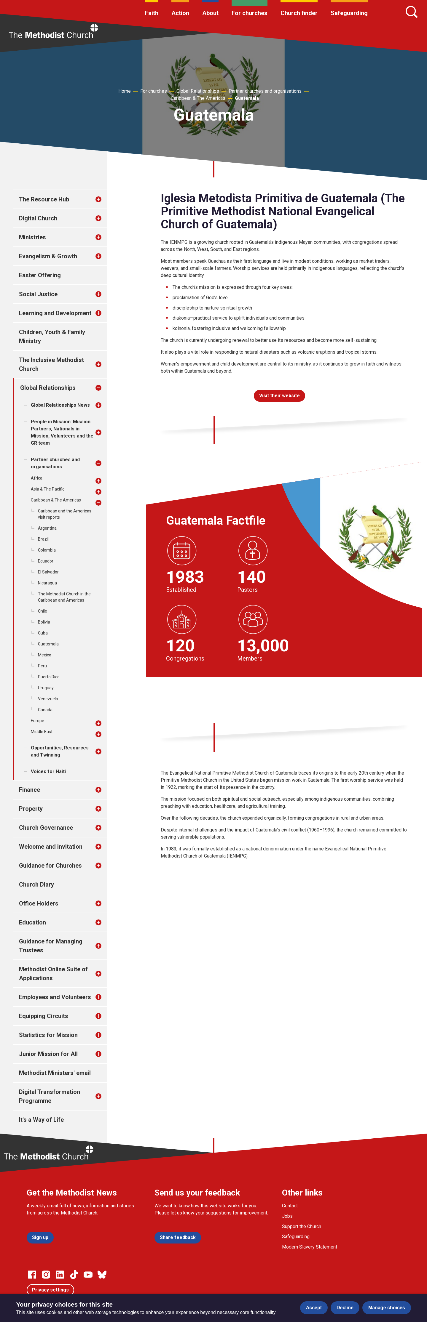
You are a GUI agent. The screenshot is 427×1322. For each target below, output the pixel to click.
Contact (290, 1206)
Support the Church (301, 1226)
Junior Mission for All (48, 1053)
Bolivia (44, 622)
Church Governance (46, 827)
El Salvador (48, 572)
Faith (151, 13)
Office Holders (38, 903)
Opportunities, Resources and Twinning (60, 751)
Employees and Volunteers (55, 997)
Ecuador (45, 561)
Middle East (41, 731)
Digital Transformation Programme (49, 1096)
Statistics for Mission (48, 1035)
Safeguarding (349, 13)
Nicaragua (47, 583)
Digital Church (38, 218)
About (210, 13)
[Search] (412, 12)
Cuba (43, 633)
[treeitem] (105, 199)
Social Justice (38, 294)
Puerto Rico (49, 676)
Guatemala (247, 98)
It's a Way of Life (41, 1119)
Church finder (299, 13)
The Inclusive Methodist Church (51, 364)
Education (32, 922)
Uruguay (46, 687)
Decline (345, 1307)
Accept (314, 1307)
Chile (42, 611)
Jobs (287, 1216)
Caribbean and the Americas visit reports (64, 514)
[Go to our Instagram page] (46, 1274)
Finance (29, 789)
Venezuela (48, 698)
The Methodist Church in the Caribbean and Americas (64, 597)
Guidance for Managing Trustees (50, 946)
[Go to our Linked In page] (60, 1274)
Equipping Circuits (43, 1016)
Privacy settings (50, 1290)
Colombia (47, 550)
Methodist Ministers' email (55, 1072)
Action (180, 13)
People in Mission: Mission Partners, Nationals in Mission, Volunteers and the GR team (62, 432)
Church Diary (36, 884)
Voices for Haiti (48, 771)
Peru (42, 666)
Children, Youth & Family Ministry (52, 336)
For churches (249, 13)
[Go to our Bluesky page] (102, 1274)
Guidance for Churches (50, 865)
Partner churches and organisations (265, 91)
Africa (36, 478)
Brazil (43, 539)
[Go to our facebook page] (32, 1274)
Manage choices (386, 1307)
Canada (45, 709)
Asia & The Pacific (47, 489)
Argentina (47, 528)
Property (31, 808)
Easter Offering (40, 275)
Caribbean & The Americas (198, 98)
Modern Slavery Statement (309, 1247)
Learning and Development (55, 313)
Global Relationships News (60, 405)
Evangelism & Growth (48, 256)
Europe (37, 720)
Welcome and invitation (50, 846)
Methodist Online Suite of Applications (53, 974)
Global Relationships (197, 91)
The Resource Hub (44, 199)
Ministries (32, 237)
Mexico (44, 655)
